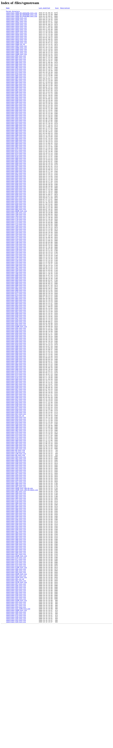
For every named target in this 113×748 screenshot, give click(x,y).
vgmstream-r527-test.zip (16, 495)
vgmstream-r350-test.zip (16, 618)
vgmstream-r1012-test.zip (16, 46)
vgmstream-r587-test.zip (16, 434)
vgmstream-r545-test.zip (16, 479)
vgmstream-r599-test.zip (16, 424)
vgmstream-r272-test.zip (16, 677)
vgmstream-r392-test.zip (16, 592)
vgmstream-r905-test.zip (16, 152)
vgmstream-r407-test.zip (16, 582)
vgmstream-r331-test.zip (16, 630)
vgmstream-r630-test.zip (16, 396)
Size (56, 8)
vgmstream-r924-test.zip (16, 135)
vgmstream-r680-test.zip (16, 347)
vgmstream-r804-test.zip (16, 250)
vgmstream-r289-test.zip (16, 661)
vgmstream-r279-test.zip (16, 667)
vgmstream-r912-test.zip (16, 147)
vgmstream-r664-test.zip (16, 358)
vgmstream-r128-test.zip (16, 745)
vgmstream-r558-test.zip (16, 463)
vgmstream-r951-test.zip (16, 107)
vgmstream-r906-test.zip (16, 150)
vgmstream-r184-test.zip (16, 735)
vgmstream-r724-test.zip (16, 301)
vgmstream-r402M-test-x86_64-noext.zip (22, 586)
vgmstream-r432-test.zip (16, 564)
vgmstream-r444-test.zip (16, 556)
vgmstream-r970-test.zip (16, 87)
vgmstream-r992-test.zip (16, 71)
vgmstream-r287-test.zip (16, 663)
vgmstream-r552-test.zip (16, 471)
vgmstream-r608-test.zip (16, 414)
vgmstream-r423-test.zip (16, 570)
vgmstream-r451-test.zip (16, 549)
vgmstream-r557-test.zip (16, 465)
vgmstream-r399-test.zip (16, 590)
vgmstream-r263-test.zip (16, 685)
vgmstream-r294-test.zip (16, 653)
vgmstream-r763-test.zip (16, 273)
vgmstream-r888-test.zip (16, 166)
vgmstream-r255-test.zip (16, 703)
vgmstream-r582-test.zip (16, 440)
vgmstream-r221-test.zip (16, 723)
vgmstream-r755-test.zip (16, 275)
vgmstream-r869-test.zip (16, 188)
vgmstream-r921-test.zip (16, 139)
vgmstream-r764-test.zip (16, 271)
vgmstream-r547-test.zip (16, 477)
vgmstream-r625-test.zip (16, 404)
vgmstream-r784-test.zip (16, 257)
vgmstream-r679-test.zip (16, 349)
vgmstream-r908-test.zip (16, 149)
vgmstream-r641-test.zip (16, 386)
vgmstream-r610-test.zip (16, 412)
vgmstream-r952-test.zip (16, 105)
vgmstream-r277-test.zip (16, 669)
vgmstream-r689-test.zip (16, 339)
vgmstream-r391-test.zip (16, 594)
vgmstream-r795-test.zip (16, 253)
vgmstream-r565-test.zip (16, 453)
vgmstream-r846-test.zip (16, 208)
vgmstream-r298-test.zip (16, 650)
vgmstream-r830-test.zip (16, 220)
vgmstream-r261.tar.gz (15, 693)
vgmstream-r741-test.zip (16, 287)
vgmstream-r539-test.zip (16, 483)
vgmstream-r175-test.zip (16, 737)
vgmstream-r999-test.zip (16, 65)
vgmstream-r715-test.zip (16, 313)
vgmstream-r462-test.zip (16, 531)
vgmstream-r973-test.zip (16, 85)
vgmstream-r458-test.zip (16, 533)
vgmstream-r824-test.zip (16, 226)
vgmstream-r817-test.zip (16, 236)
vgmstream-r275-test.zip (16, 673)
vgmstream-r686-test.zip (16, 345)
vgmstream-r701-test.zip (16, 325)
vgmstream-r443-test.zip (16, 558)
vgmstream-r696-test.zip (16, 333)
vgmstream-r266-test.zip (16, 683)
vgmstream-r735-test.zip (16, 291)
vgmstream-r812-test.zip (16, 242)
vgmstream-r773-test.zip (16, 265)
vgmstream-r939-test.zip (16, 119)
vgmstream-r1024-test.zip (16, 30)
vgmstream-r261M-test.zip (16, 691)
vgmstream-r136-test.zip (16, 739)
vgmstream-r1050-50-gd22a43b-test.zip (21, 14)
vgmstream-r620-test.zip (16, 408)
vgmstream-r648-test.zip (16, 378)
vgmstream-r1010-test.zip (16, 48)
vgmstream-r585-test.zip (16, 438)
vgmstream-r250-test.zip (16, 711)
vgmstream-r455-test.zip (16, 537)
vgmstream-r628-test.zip (16, 400)
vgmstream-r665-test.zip (16, 356)
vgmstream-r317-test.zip (16, 636)
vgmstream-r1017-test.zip (16, 38)
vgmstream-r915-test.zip (16, 143)
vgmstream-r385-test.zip (16, 596)
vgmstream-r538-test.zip (16, 485)
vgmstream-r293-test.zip (16, 655)
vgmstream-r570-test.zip (16, 451)
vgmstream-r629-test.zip (16, 398)
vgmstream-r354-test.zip (16, 616)
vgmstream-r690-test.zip (16, 337)
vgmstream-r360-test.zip (16, 610)
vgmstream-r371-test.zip (16, 598)
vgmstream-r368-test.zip (16, 602)
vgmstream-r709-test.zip (16, 317)
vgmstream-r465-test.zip (16, 529)
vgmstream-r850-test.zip (16, 204)
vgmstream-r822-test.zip (16, 230)
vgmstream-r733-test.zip (16, 293)
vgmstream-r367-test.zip (16, 604)
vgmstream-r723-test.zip (16, 303)
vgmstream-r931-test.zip (16, 127)
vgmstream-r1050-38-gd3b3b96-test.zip (21, 16)
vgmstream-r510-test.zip (16, 507)
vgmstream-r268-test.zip (16, 681)
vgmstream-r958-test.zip (16, 103)
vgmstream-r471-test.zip (16, 523)
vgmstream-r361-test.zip (16, 608)
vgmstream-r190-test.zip (16, 733)
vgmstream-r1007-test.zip (16, 53)
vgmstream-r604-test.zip (16, 420)
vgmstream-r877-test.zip (16, 178)
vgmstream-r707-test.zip (16, 319)
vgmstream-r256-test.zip (16, 701)
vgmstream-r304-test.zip (16, 640)
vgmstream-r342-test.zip (16, 626)
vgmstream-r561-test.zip (16, 459)
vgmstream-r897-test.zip (16, 162)
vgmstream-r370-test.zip (16, 600)
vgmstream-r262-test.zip (16, 689)
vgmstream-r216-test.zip (16, 727)
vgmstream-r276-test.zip (16, 671)
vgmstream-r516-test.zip (16, 503)
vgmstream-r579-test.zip (16, 444)
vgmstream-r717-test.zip (16, 309)
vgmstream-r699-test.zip (16, 329)
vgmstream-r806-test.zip (16, 246)
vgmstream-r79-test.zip (15, 541)
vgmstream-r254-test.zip (16, 705)
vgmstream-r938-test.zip (16, 121)
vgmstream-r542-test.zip (16, 481)
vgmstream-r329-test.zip (16, 632)
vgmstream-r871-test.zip (16, 184)
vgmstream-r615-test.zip (16, 410)
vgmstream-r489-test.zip (16, 509)
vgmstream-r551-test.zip (16, 473)
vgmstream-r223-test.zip (16, 721)
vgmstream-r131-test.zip (16, 743)
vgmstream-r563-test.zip (16, 455)
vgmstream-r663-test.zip (16, 360)
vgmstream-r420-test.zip (16, 572)
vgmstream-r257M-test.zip (16, 697)
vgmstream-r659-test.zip (16, 366)
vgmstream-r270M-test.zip (16, 679)
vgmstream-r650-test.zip (16, 374)
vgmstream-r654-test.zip (16, 370)
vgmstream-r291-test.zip (16, 659)
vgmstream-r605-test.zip (16, 418)
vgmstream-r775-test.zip (16, 263)
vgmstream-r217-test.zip (16, 725)
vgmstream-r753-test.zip (16, 279)
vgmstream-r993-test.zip (16, 69)
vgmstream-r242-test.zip (16, 717)
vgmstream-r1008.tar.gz (15, 51)
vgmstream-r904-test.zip (16, 154)
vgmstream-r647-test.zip (16, 380)
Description (65, 8)
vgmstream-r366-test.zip (16, 606)
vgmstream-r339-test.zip (16, 628)
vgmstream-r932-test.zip (16, 125)
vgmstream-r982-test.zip (16, 79)
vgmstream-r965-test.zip (16, 95)
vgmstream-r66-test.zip (15, 545)
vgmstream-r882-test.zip (16, 172)
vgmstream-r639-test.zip (16, 388)
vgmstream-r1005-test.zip (16, 57)
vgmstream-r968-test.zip (16, 91)
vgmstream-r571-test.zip (16, 450)
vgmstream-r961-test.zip (16, 99)
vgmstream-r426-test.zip (16, 568)
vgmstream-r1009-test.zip (16, 49)
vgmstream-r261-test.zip (16, 695)
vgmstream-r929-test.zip (16, 129)
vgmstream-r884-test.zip (16, 168)
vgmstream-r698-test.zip (16, 331)
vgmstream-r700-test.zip (16, 327)
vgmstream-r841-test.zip (16, 214)
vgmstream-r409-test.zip (16, 578)
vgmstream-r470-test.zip (16, 525)
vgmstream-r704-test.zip (16, 323)
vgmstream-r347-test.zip (16, 620)
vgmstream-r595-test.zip (16, 426)
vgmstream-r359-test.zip (16, 612)
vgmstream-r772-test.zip (16, 267)
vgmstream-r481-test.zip (16, 515)
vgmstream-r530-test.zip (16, 491)
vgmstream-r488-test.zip (16, 511)
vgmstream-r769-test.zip (16, 269)
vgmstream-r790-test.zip (16, 255)
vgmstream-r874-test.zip (16, 182)
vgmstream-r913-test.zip (16, 145)
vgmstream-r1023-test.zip (16, 32)
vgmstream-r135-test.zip (16, 741)
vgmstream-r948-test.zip (16, 109)
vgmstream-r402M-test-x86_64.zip (19, 584)
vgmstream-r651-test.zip (16, 372)
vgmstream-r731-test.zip (16, 295)
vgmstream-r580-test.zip (16, 442)
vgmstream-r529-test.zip (16, 493)
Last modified (44, 8)
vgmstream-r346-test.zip (16, 622)
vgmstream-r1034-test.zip (16, 28)
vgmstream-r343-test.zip (16, 624)
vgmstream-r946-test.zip (16, 113)
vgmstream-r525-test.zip (16, 499)
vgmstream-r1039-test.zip (16, 22)
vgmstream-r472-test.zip (16, 521)
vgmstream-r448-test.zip (16, 554)
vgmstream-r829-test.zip (16, 222)
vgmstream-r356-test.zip (16, 614)
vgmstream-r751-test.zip (16, 281)
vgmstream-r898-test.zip (16, 160)
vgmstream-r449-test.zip (16, 552)
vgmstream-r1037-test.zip (16, 24)
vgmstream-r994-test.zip (16, 67)
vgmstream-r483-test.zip (16, 513)
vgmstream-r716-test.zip (16, 311)
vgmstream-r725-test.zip (16, 299)
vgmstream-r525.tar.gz (15, 497)
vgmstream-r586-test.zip (16, 436)
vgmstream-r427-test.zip (16, 566)
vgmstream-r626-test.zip (16, 402)
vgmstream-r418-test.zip (16, 574)
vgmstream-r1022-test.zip (16, 34)
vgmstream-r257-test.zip (16, 699)
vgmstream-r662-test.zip (16, 362)
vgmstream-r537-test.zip (16, 487)
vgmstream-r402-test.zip (16, 588)
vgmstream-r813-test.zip (16, 240)
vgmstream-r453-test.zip (16, 547)
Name (7, 8)
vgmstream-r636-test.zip (16, 392)
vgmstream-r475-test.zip (16, 517)
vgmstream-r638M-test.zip (16, 390)
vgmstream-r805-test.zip (16, 248)
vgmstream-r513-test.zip (16, 505)
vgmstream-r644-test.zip (16, 384)
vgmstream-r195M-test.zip (16, 731)
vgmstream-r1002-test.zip (16, 59)
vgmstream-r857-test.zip (16, 198)
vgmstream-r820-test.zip (16, 232)
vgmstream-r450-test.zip (16, 551)
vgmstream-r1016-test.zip (16, 40)
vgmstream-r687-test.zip (16, 343)
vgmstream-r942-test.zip (16, 115)
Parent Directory (13, 12)
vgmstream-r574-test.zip (16, 446)
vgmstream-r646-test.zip (16, 382)
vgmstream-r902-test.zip (16, 158)
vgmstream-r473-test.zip (16, 519)
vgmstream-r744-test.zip (16, 285)
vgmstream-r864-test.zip (16, 192)
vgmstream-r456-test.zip (16, 535)
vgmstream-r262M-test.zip (16, 687)
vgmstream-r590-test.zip (16, 428)
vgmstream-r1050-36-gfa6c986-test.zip (21, 18)
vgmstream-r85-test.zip (15, 539)
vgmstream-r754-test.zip (16, 277)
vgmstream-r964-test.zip (16, 97)
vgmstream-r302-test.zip (16, 644)
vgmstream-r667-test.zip (16, 354)
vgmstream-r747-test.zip (16, 283)
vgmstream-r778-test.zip (16, 261)
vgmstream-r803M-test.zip (16, 251)
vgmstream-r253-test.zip (16, 707)
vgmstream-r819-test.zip (16, 234)
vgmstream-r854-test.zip (16, 202)
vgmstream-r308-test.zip (16, 638)
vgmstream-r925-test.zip (16, 133)
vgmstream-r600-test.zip (16, 422)
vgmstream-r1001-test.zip (16, 61)
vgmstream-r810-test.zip (16, 244)
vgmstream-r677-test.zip (16, 351)
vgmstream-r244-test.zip (16, 715)
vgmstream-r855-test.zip (16, 200)
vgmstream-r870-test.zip (16, 186)
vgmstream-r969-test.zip (16, 89)
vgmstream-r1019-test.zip (16, 36)
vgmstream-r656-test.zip (16, 368)
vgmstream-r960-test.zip (16, 101)
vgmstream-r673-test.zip (16, 352)
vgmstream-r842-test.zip (16, 212)
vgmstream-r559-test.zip (16, 461)
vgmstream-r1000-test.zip (16, 63)
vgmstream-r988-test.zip (16, 77)
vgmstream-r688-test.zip (16, 341)
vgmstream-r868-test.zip (16, 190)
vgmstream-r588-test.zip (16, 432)
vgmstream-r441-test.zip (16, 560)
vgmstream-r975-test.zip (16, 83)
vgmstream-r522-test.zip (16, 501)
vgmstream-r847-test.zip (16, 206)
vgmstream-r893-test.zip (16, 164)
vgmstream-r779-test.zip (16, 259)
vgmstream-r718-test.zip (16, 307)
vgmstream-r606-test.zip (16, 416)
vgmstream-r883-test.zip (16, 170)
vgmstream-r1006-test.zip (16, 55)
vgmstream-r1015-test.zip (16, 42)
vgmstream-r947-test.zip (16, 111)
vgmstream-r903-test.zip (16, 156)
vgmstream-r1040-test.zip (16, 20)
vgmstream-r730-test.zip (16, 297)
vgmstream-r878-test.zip (16, 176)
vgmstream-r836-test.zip (16, 216)
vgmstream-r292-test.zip (16, 657)
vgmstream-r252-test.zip (16, 709)
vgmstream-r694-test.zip (16, 335)
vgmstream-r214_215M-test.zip (18, 729)
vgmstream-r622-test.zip (16, 406)
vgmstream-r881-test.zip (16, 174)
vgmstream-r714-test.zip (16, 315)
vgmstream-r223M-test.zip (16, 719)
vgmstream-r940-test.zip (16, 117)
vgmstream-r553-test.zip (16, 469)
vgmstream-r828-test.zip (16, 224)
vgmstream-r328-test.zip (16, 634)
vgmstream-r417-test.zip (16, 576)
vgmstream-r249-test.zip (16, 713)
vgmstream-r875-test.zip (16, 180)
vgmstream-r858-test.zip (16, 196)
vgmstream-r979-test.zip (16, 81)
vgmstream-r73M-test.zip (16, 543)
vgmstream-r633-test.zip (16, 394)
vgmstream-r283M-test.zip (16, 665)
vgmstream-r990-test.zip (16, 73)
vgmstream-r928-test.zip (16, 131)
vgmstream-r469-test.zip (16, 527)
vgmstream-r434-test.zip (16, 562)
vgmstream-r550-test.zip (16, 475)
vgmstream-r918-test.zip (16, 141)
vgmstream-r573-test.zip (16, 448)
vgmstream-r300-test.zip (16, 646)
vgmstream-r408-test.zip (16, 580)
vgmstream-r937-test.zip (16, 123)
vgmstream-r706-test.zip (16, 321)
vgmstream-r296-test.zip (16, 652)
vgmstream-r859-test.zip (16, 194)
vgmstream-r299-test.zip (16, 648)
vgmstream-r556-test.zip (16, 467)
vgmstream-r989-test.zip (16, 75)
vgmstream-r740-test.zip (16, 289)
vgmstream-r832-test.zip (16, 218)
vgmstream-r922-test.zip (16, 137)
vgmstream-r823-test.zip (16, 228)
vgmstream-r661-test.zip (16, 364)
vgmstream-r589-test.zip (16, 430)
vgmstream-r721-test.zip (16, 305)
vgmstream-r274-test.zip (16, 675)
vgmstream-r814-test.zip (16, 238)
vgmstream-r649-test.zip (16, 376)
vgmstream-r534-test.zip (16, 489)
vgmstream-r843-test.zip (16, 210)
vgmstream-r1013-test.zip (16, 44)
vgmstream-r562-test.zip (16, 457)
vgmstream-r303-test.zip (16, 642)
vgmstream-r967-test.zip (16, 93)
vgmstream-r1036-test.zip (16, 26)
